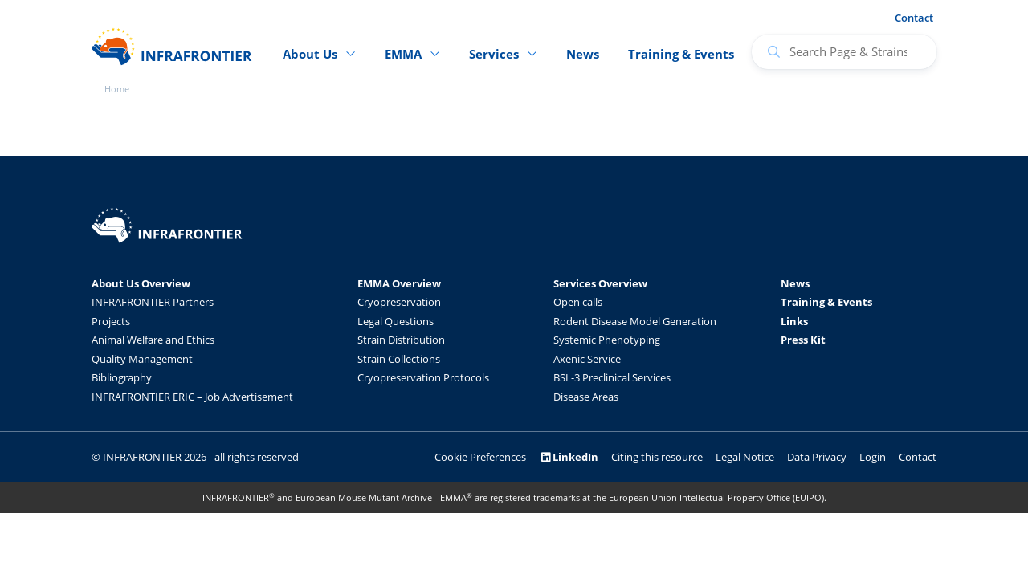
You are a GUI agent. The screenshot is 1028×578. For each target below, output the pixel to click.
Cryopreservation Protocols (423, 377)
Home (116, 89)
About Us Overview (141, 283)
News (582, 54)
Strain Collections (398, 359)
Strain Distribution (401, 339)
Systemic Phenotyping (606, 339)
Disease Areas (585, 396)
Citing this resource (657, 457)
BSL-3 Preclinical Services (612, 377)
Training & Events (681, 54)
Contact (914, 17)
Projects (111, 321)
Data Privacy (816, 457)
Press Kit (803, 339)
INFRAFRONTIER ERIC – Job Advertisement (192, 396)
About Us (310, 54)
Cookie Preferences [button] (480, 457)
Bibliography (122, 377)
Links (794, 321)
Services (494, 54)
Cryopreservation (399, 302)
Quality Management (142, 359)
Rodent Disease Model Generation (634, 321)
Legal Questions (395, 321)
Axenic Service (587, 359)
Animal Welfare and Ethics (153, 339)
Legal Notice (745, 457)
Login (872, 457)
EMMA (403, 54)
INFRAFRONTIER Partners (153, 302)
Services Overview (600, 283)
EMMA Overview (399, 283)
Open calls (577, 302)
